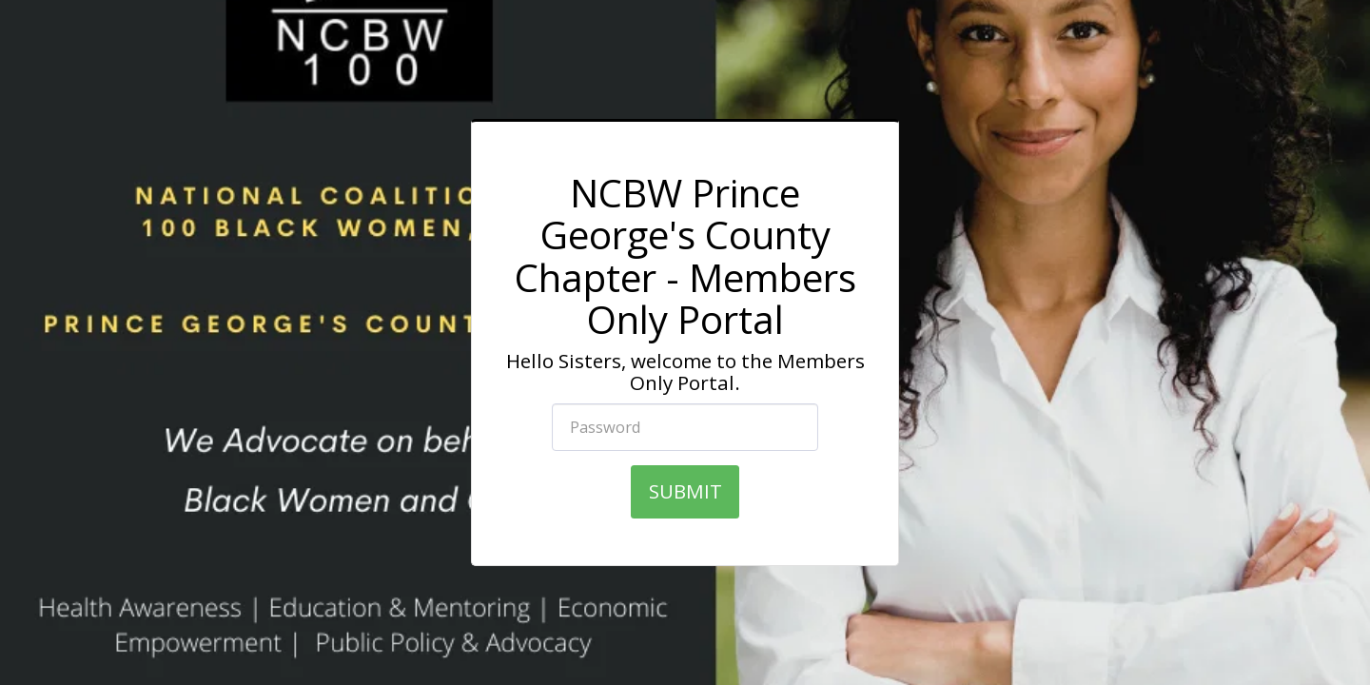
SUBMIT (685, 491)
